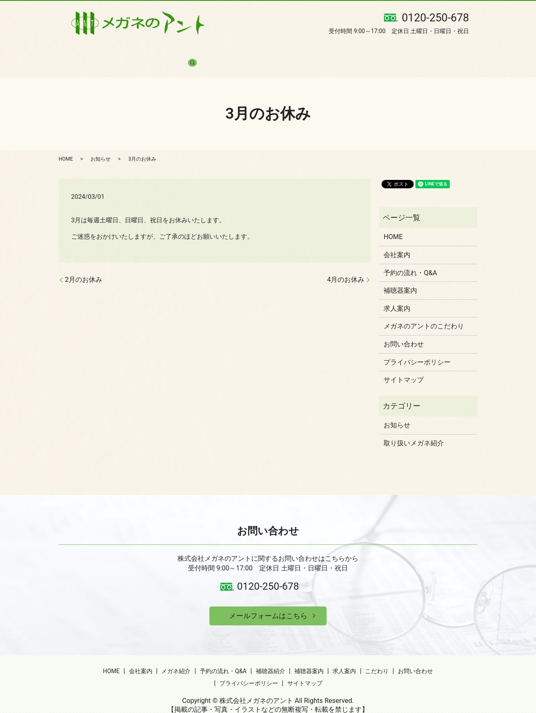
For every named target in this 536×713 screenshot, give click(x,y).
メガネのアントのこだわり (424, 311)
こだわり (377, 50)
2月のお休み (83, 264)
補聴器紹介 (257, 50)
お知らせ (100, 144)
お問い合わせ (419, 50)
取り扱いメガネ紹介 (414, 428)
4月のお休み (345, 264)
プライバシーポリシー (417, 347)
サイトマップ (404, 365)
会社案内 (114, 50)
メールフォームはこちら (268, 601)
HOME (81, 50)
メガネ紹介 (154, 50)
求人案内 (340, 50)
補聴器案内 (300, 50)
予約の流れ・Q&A (206, 50)
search (457, 50)
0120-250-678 (268, 572)
